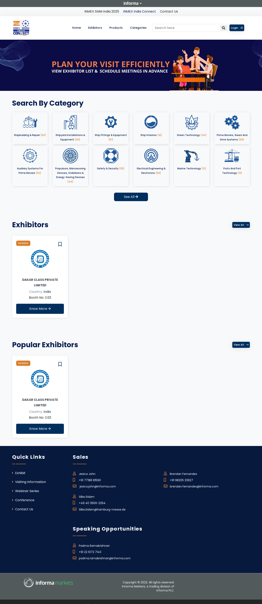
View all (241, 225)
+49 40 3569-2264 (89, 502)
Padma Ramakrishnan (91, 545)
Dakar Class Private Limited (40, 282)
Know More (40, 308)
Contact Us (169, 11)
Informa (131, 3)
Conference (23, 500)
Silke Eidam (83, 496)
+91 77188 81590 (87, 480)
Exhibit (18, 473)
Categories (138, 28)
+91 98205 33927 (178, 480)
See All (131, 196)
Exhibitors (95, 28)
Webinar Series (25, 491)
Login (237, 28)
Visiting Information (29, 482)
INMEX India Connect (139, 11)
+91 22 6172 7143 (87, 551)
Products (116, 28)
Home (76, 28)
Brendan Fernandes (180, 473)
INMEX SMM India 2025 (101, 11)
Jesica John (84, 473)
